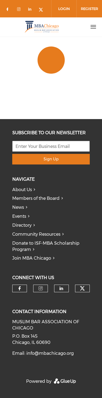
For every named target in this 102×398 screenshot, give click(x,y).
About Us (22, 189)
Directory (22, 225)
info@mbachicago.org (50, 353)
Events (19, 216)
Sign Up (51, 159)
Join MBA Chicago (31, 258)
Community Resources (36, 234)
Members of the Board (36, 198)
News (18, 207)
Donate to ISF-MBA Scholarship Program (45, 246)
